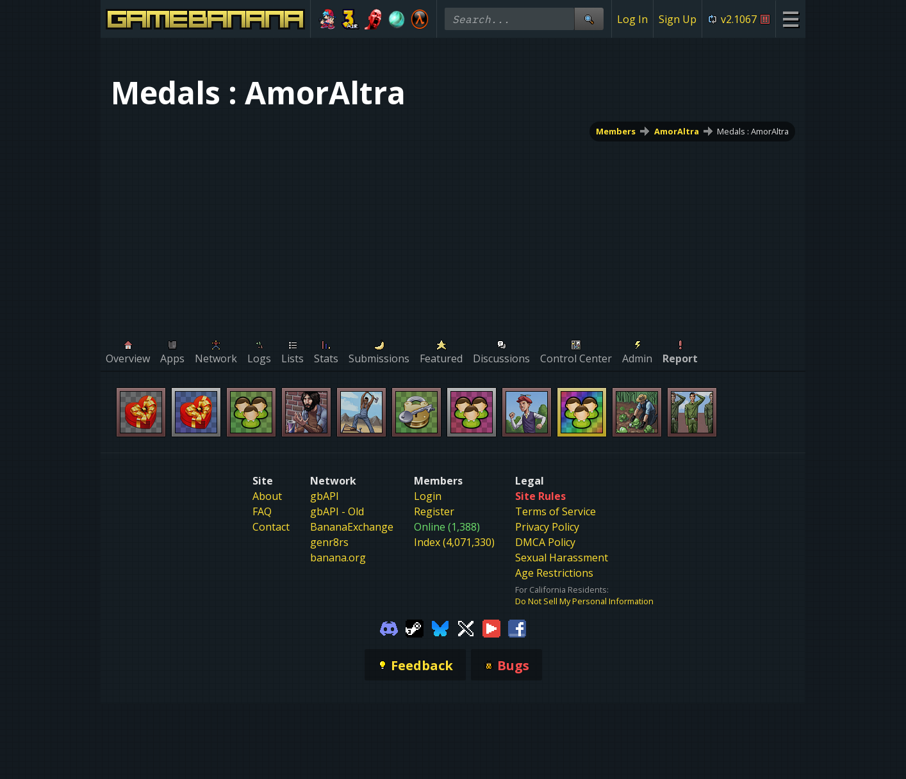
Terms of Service (555, 511)
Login (427, 496)
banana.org (338, 557)
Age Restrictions (554, 573)
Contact (271, 527)
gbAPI (324, 496)
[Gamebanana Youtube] (491, 627)
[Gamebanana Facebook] (517, 627)
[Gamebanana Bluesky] (440, 627)
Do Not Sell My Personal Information (584, 601)
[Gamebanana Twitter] (466, 627)
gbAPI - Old (337, 511)
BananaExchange (351, 527)
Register (434, 511)
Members (616, 131)
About (267, 496)
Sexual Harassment (561, 557)
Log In (632, 19)
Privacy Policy (547, 527)
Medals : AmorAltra (753, 131)
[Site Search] (589, 19)
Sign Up (677, 19)
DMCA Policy (545, 542)
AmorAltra (676, 131)
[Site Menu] (790, 19)
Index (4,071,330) (454, 542)
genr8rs (329, 542)
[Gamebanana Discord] (389, 627)
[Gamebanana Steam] (414, 627)
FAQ (262, 511)
